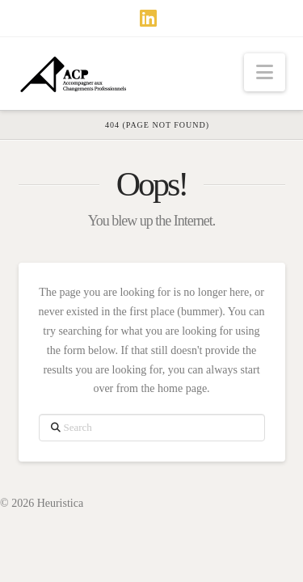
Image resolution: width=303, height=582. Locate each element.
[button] (264, 72)
